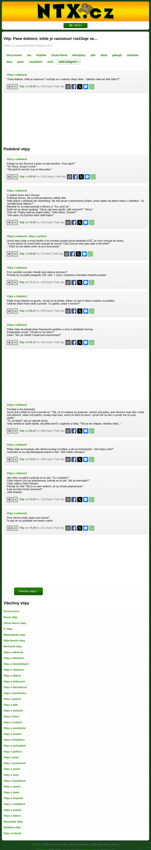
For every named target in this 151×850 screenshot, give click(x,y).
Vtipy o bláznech (14, 658)
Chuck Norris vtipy (15, 623)
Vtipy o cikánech (17, 74)
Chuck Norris (59, 55)
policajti (116, 55)
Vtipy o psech (12, 769)
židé (92, 55)
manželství (35, 61)
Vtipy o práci (11, 757)
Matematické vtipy (15, 634)
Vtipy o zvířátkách (14, 804)
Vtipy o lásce (11, 716)
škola (103, 55)
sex (29, 55)
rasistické (132, 55)
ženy (9, 61)
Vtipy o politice (37, 236)
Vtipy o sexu (11, 775)
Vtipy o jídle (11, 704)
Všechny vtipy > (28, 591)
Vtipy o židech (12, 815)
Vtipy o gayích (12, 699)
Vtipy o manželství (15, 728)
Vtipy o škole (11, 792)
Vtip (21, 86)
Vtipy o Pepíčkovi (14, 739)
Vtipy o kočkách (13, 710)
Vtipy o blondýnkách (16, 664)
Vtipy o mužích (13, 734)
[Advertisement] (75, 118)
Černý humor (11, 611)
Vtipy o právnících (15, 763)
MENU (75, 25)
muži (50, 61)
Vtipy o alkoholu (13, 652)
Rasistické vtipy (13, 821)
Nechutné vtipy (13, 646)
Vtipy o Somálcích (15, 780)
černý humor (14, 55)
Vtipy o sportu (12, 786)
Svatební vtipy (12, 827)
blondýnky (78, 55)
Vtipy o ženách (12, 810)
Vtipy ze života (12, 833)
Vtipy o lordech (13, 722)
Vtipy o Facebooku (15, 693)
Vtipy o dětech (12, 675)
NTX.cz (36, 844)
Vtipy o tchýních (13, 798)
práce (20, 61)
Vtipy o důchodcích (15, 687)
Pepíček (41, 55)
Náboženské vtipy (14, 640)
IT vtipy (8, 629)
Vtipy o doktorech (14, 681)
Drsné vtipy (10, 617)
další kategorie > (69, 61)
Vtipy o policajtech (15, 745)
